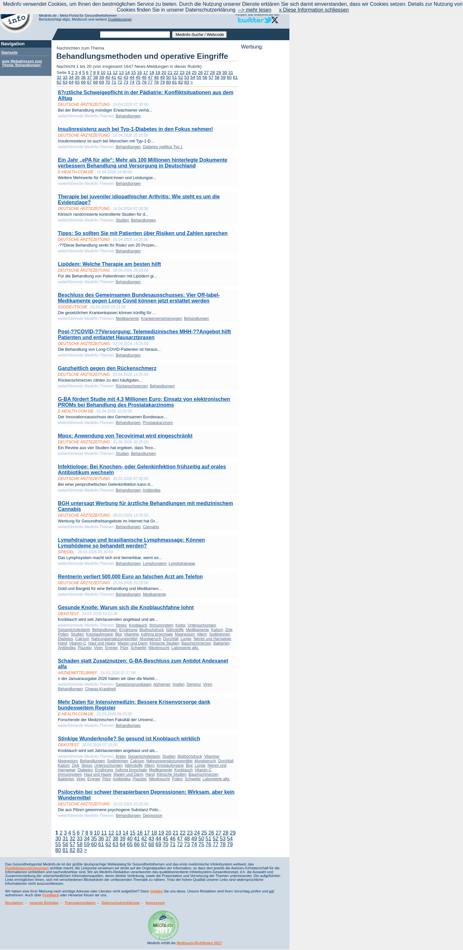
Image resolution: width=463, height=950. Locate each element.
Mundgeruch (150, 639)
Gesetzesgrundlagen (133, 684)
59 (223, 77)
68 (95, 82)
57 (211, 77)
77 (150, 82)
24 (188, 72)
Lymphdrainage (181, 563)
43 (125, 77)
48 (156, 77)
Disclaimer (14, 903)
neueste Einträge (44, 903)
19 (157, 72)
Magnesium (185, 634)
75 (138, 82)
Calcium (82, 639)
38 (95, 77)
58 (217, 77)
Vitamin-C (77, 643)
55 (198, 77)
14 (127, 72)
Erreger (111, 648)
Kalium (217, 630)
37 (89, 77)
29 (218, 72)
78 (156, 82)
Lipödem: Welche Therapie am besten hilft (109, 264)
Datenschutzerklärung (121, 903)
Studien (122, 220)
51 (174, 77)
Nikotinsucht (158, 648)
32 (59, 77)
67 (89, 82)
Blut (118, 634)
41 (113, 77)
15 (133, 72)
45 (138, 77)
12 (115, 72)
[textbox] (135, 34)
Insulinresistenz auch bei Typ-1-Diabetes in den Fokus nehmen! (135, 129)
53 (186, 77)
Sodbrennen (219, 634)
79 (162, 82)
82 (180, 82)
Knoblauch (138, 625)
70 (107, 82)
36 (83, 77)
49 (162, 77)
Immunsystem (161, 625)
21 (170, 72)
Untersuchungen (202, 625)
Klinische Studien (164, 643)
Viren (98, 648)
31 (230, 72)
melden (156, 891)
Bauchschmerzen (196, 643)
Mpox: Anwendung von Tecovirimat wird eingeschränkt (125, 436)
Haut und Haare (102, 643)
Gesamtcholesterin (74, 630)
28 (212, 72)
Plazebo (85, 648)
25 (194, 72)
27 (206, 72)
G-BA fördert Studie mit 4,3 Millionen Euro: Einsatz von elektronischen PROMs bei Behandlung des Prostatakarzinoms (144, 402)
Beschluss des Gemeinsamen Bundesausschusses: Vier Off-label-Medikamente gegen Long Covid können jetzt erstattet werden (139, 297)
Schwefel (138, 648)
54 (192, 77)
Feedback (50, 895)
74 (132, 82)
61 (235, 77)
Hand (62, 643)
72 (119, 82)
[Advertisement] (263, 146)
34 (71, 77)
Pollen (63, 634)
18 (151, 72)
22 (176, 72)
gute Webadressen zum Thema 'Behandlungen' (22, 63)
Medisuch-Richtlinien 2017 (199, 943)
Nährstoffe (175, 630)
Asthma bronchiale (157, 634)
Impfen (179, 684)
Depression (152, 815)
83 (186, 82)
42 (119, 77)
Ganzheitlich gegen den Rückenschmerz (107, 368)
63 (65, 82)
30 (224, 72)
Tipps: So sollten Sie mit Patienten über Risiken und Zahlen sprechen (143, 233)
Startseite (9, 52)
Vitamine (131, 634)
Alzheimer (161, 684)
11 (109, 72)
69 (101, 82)
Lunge (186, 639)
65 (77, 82)
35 (77, 77)
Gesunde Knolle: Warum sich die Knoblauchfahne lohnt (126, 607)
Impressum (155, 903)
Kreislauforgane (99, 634)
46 (144, 77)
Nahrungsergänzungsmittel (114, 639)
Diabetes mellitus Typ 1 (163, 147)
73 (125, 82)
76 (144, 82)
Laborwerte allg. (185, 648)
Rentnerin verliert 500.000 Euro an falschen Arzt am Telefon (130, 576)
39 (101, 77)
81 (174, 82)
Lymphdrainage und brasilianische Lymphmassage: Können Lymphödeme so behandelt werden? (131, 542)
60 (229, 77)
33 (65, 77)
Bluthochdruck (152, 630)
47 (150, 77)
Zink (228, 630)
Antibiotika (151, 490)
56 (205, 77)
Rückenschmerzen (132, 386)
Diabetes (65, 639)
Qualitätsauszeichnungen (27, 868)
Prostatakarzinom (158, 423)
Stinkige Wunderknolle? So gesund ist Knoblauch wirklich (129, 738)
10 (103, 72)
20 (163, 72)
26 (200, 72)
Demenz (193, 684)
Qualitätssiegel (120, 19)
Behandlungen (128, 116)
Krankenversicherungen (161, 318)
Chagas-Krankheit (100, 689)
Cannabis (151, 527)
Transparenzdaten (80, 903)
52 (180, 77)
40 (107, 77)
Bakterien (221, 643)
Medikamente (127, 318)
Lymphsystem (155, 563)
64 (71, 82)
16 (139, 72)
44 (132, 77)
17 (145, 72)
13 (121, 72)
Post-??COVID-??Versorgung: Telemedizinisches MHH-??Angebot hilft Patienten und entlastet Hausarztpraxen (144, 334)
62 (59, 82)
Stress (121, 625)
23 (182, 72)
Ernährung (128, 630)
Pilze (124, 648)
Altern (202, 634)
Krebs (181, 625)
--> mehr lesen (254, 10)
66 (83, 82)
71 (113, 82)
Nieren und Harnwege (212, 639)
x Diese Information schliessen (314, 10)
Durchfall (170, 639)
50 (168, 77)
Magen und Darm (133, 643)
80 (168, 82)
